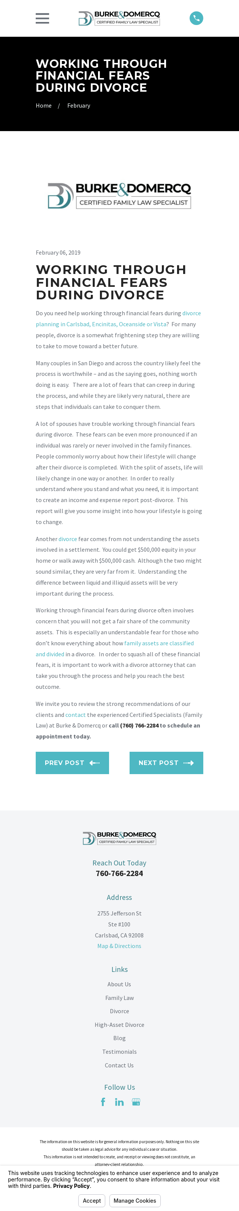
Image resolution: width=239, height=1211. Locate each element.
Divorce (119, 1011)
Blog (119, 1038)
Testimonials (119, 1051)
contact (75, 714)
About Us (119, 984)
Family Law (119, 997)
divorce (68, 539)
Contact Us (119, 1065)
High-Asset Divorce (119, 1024)
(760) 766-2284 (139, 725)
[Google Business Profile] (136, 1102)
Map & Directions (119, 946)
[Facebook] (103, 1102)
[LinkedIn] (119, 1102)
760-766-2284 (119, 873)
